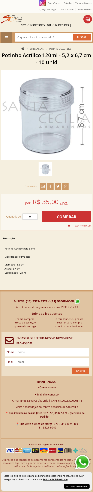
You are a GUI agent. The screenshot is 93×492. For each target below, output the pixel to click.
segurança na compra (69, 322)
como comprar (25, 318)
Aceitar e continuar (76, 486)
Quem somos (47, 387)
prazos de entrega (25, 326)
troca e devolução (25, 322)
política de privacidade (70, 326)
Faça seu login (49, 9)
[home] (11, 19)
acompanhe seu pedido (69, 318)
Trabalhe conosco (47, 394)
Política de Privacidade (55, 479)
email (10, 362)
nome (10, 352)
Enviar (80, 370)
